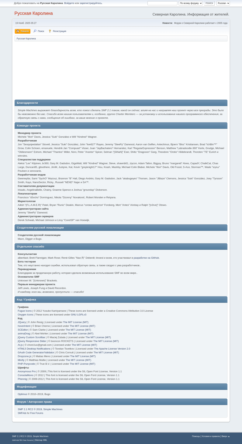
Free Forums (36, 413)
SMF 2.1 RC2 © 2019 (30, 409)
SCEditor (23, 329)
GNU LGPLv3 (78, 314)
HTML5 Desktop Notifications (34, 348)
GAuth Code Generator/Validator (36, 352)
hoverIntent (24, 326)
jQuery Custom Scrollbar (31, 337)
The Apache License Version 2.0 (112, 348)
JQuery (22, 322)
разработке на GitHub (146, 257)
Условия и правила (211, 436)
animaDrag (24, 333)
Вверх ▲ (226, 436)
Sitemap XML (41, 440)
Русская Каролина (33, 13)
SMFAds (22, 413)
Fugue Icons (25, 310)
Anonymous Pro (27, 371)
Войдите (69, 3)
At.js (20, 344)
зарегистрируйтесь (91, 3)
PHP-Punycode (26, 363)
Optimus (22, 394)
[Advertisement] (121, 70)
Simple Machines (52, 409)
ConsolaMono (25, 375)
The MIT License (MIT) (76, 322)
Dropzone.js (24, 356)
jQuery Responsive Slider (32, 341)
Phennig (22, 379)
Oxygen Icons (25, 314)
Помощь (196, 436)
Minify (21, 360)
